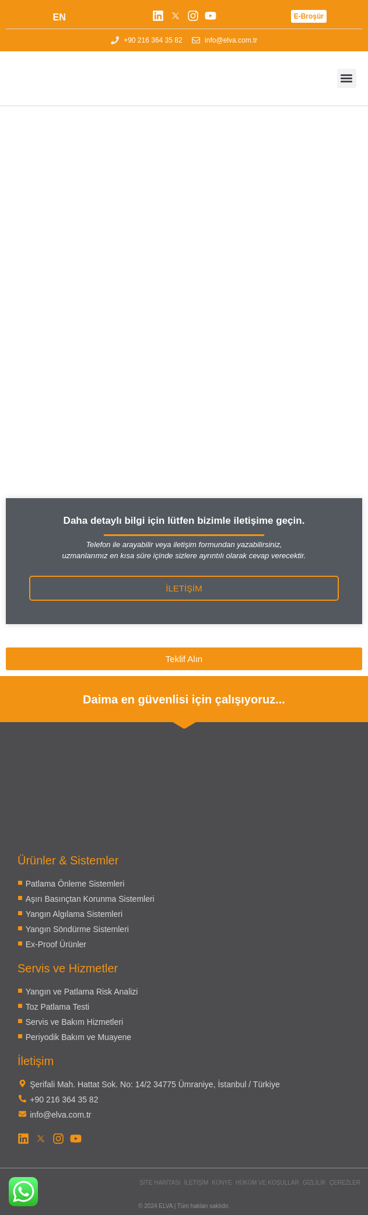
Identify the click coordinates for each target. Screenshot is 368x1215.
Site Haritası (159, 1182)
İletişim (196, 1182)
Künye (222, 1182)
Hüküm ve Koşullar (267, 1182)
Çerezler (345, 1182)
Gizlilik (314, 1182)
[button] (346, 78)
